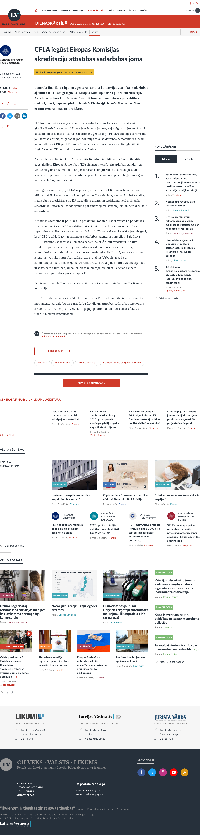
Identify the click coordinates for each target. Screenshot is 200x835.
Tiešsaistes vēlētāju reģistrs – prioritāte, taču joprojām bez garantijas (54, 661)
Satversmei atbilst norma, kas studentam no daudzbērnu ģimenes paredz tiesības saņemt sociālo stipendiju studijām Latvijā (183, 182)
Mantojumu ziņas (95, 738)
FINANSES (5, 462)
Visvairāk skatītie (31, 734)
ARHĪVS (143, 11)
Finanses (12, 92)
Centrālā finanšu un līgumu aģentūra (122, 363)
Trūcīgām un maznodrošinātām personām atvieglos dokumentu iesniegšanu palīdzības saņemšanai (183, 275)
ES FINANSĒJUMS (9, 466)
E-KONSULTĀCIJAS (127, 11)
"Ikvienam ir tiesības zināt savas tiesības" (37, 808)
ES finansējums (62, 363)
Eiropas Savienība (181, 210)
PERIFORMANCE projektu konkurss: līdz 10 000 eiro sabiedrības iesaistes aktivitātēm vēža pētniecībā (145, 533)
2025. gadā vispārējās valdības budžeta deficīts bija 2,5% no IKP (105, 529)
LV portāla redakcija (90, 784)
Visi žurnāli (166, 738)
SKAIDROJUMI (50, 11)
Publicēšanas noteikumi (53, 336)
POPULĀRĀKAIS (165, 146)
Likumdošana (179, 260)
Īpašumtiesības (170, 597)
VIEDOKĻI (77, 11)
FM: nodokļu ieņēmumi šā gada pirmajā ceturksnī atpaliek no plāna (67, 529)
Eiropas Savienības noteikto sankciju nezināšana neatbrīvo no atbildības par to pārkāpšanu (92, 665)
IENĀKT (196, 4)
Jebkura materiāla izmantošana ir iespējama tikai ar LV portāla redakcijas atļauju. (47, 814)
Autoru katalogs (169, 734)
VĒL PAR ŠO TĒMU (12, 450)
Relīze (14, 88)
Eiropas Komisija (86, 363)
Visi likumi (27, 738)
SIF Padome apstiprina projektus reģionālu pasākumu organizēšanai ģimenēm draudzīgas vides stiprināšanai (183, 533)
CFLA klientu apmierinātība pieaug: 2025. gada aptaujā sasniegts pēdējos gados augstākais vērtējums (105, 419)
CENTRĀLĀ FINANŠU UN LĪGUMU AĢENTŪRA (30, 399)
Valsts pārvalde (98, 435)
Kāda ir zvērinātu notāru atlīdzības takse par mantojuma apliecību (177, 618)
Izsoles (88, 734)
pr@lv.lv (99, 795)
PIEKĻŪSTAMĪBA (25, 791)
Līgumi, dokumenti (175, 291)
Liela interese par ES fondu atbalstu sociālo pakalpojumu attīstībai (65, 415)
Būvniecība (138, 666)
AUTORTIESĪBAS (25, 795)
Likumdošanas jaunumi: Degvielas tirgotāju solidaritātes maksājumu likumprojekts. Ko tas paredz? (180, 248)
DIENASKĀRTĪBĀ (95, 11)
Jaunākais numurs (170, 730)
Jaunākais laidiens (95, 730)
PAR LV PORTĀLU (26, 784)
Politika (59, 670)
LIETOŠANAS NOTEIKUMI (30, 787)
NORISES (65, 11)
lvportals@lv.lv (93, 791)
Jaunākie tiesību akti (33, 730)
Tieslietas (177, 195)
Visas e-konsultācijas (171, 661)
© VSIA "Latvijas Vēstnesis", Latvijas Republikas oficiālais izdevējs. (39, 818)
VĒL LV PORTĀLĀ (11, 560)
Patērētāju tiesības (183, 234)
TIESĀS (110, 11)
